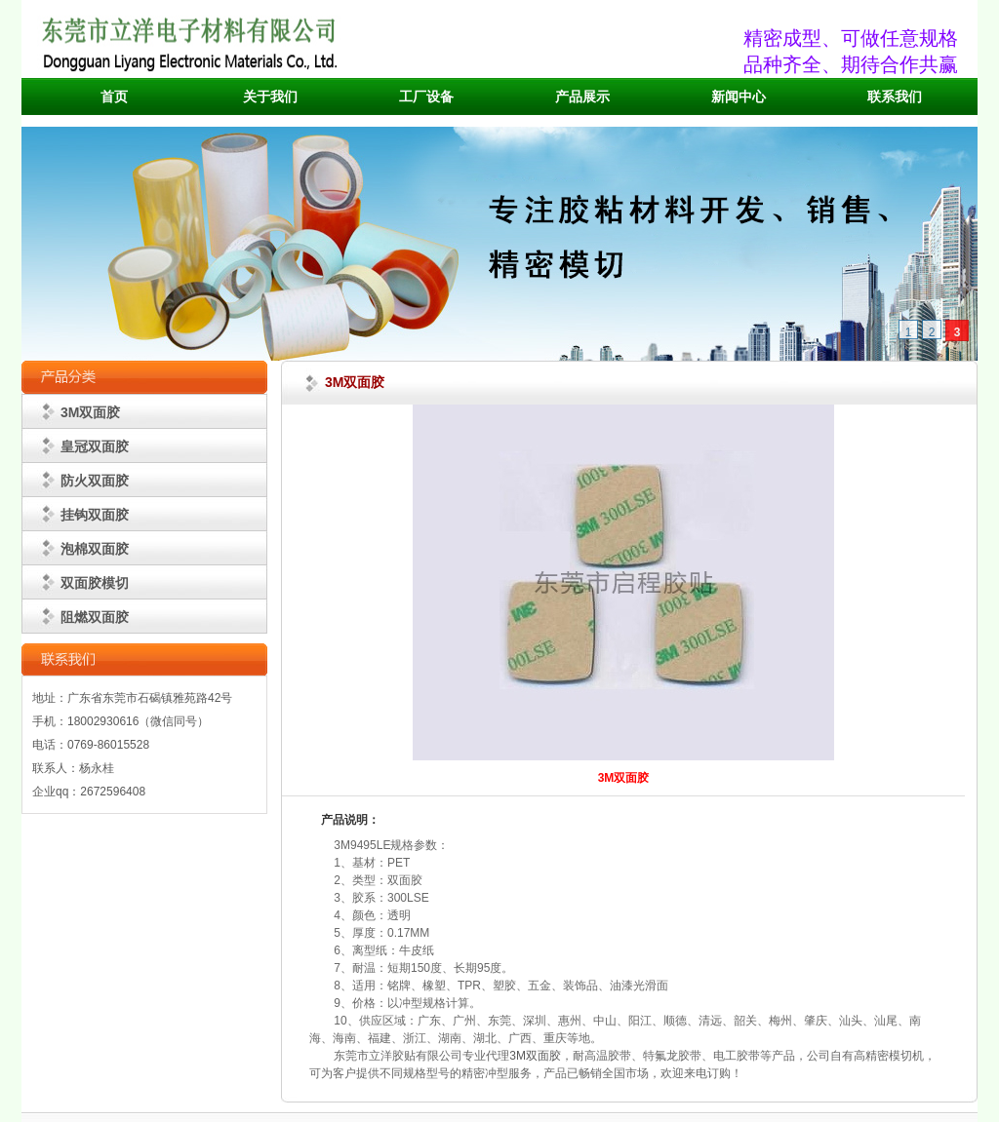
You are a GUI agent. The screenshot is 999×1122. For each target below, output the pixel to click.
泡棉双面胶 (94, 549)
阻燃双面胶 (94, 617)
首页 (114, 97)
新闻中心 (738, 97)
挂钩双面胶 (94, 514)
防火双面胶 (94, 480)
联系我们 (894, 97)
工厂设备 (426, 97)
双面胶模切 (94, 583)
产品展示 (582, 97)
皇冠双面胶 (94, 446)
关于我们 (270, 97)
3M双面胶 (90, 412)
